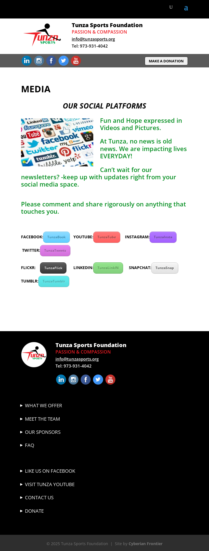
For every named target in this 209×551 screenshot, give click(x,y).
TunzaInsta (163, 237)
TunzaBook (56, 237)
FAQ (29, 445)
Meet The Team (42, 419)
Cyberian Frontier (145, 543)
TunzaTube (106, 237)
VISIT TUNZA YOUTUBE (50, 484)
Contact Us (39, 497)
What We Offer (43, 405)
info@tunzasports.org (93, 39)
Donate (34, 511)
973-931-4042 (94, 46)
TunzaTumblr (54, 281)
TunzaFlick (53, 267)
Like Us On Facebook (50, 471)
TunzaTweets (55, 250)
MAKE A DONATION (166, 60)
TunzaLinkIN (108, 267)
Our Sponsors (43, 432)
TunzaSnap (164, 267)
